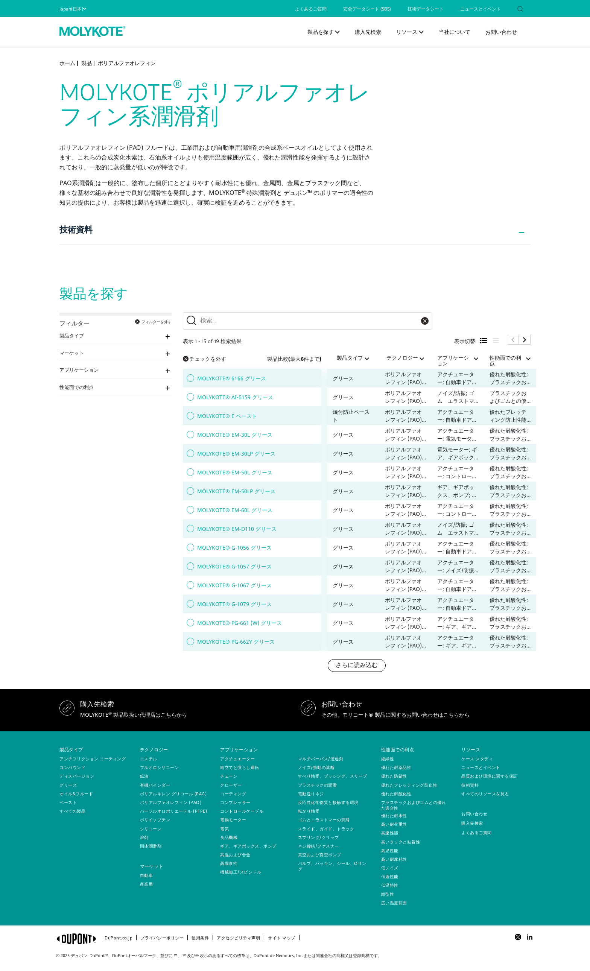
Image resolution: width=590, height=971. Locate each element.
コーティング (233, 793)
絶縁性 (387, 758)
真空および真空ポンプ (319, 854)
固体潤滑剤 (151, 846)
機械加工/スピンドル (240, 872)
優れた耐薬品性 (396, 767)
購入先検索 (368, 31)
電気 (224, 828)
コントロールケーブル (241, 811)
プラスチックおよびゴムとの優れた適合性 (413, 805)
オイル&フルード (76, 793)
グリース (68, 785)
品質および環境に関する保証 (489, 776)
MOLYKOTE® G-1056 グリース (234, 547)
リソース (406, 31)
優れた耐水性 (394, 815)
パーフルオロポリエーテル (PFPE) (173, 811)
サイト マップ (281, 938)
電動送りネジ (311, 793)
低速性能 (389, 876)
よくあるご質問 (311, 9)
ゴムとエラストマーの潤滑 (324, 819)
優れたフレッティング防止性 (409, 785)
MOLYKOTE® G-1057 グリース (234, 566)
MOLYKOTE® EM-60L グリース (234, 510)
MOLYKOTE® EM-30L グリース (234, 434)
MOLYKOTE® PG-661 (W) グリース (239, 622)
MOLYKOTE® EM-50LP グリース (236, 491)
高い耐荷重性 (394, 824)
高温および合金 (235, 854)
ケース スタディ (477, 758)
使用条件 (200, 938)
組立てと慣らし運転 (239, 767)
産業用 (146, 884)
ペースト (68, 802)
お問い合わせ (501, 31)
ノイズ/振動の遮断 (316, 767)
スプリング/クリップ (318, 837)
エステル (148, 758)
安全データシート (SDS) (367, 9)
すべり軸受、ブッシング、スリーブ (332, 776)
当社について (454, 31)
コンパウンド (72, 767)
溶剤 (144, 837)
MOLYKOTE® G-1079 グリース (234, 604)
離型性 (387, 894)
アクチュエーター (237, 758)
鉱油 (144, 776)
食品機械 (228, 837)
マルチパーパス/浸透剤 (321, 758)
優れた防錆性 (394, 776)
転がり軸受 (309, 811)
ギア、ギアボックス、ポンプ (248, 846)
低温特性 (389, 885)
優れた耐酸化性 (396, 793)
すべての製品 (72, 811)
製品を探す (320, 31)
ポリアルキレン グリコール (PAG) (173, 793)
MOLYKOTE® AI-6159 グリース (235, 397)
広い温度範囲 (394, 903)
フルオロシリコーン (159, 767)
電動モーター (233, 819)
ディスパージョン (76, 776)
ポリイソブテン (155, 819)
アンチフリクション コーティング (92, 758)
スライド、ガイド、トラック (326, 828)
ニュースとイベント (480, 9)
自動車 (146, 875)
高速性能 (389, 833)
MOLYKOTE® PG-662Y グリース (236, 641)
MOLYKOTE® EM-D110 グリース (237, 528)
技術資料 (76, 230)
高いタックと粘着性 (400, 842)
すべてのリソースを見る (485, 793)
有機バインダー (155, 785)
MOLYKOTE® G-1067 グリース (234, 585)
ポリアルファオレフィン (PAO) (171, 802)
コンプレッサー (235, 802)
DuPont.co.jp (118, 938)
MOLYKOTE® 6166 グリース (231, 378)
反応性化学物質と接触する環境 (328, 802)
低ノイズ (389, 868)
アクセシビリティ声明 (238, 938)
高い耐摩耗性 (394, 859)
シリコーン (151, 828)
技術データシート (426, 9)
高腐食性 (228, 863)
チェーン (228, 776)
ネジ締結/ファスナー (318, 846)
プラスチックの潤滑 (317, 785)
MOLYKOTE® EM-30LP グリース (236, 453)
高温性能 (389, 850)
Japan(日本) (72, 9)
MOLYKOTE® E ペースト (227, 415)
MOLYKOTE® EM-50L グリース (234, 472)
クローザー (231, 785)
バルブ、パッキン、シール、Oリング (332, 866)
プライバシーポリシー (162, 938)
